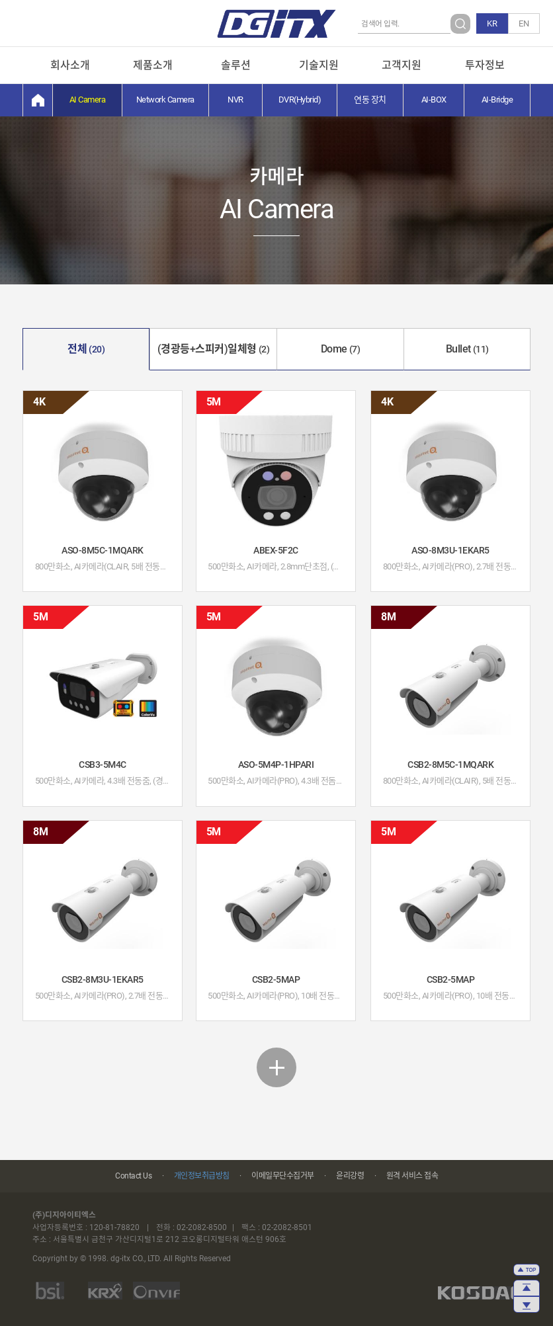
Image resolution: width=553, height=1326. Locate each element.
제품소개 (153, 65)
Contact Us (133, 1176)
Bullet (467, 349)
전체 (86, 349)
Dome (341, 349)
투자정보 (485, 65)
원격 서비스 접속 (412, 1176)
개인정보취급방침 (202, 1176)
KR (492, 23)
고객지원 (401, 65)
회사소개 (70, 65)
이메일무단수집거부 (282, 1176)
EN (524, 23)
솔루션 (236, 65)
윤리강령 (350, 1176)
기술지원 (319, 65)
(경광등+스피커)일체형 (213, 349)
